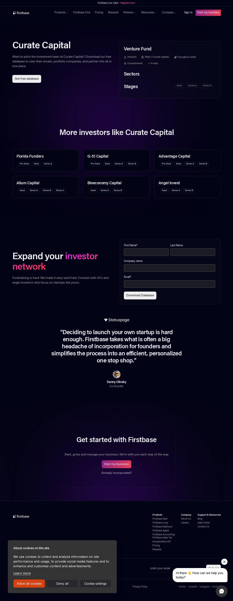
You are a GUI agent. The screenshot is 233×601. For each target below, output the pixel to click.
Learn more (22, 573)
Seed (179, 86)
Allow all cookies (29, 583)
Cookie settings (95, 583)
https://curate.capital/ (157, 57)
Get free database (27, 78)
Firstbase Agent (160, 531)
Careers (185, 523)
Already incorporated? (116, 473)
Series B (207, 86)
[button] (61, 13)
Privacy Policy (140, 587)
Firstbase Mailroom (162, 527)
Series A (192, 86)
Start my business (208, 12)
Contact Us (203, 527)
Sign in (188, 12)
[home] (29, 13)
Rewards (113, 12)
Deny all (62, 583)
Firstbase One (81, 12)
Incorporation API (161, 542)
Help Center (204, 523)
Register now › (128, 3)
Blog (200, 519)
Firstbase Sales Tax (162, 538)
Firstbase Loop (160, 523)
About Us (186, 519)
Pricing (99, 12)
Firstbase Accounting (163, 535)
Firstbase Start (160, 519)
